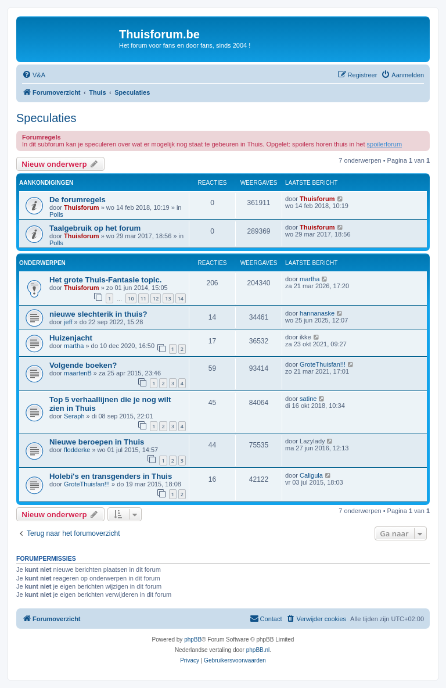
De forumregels (77, 199)
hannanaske (317, 313)
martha (309, 278)
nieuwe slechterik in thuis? (98, 314)
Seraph (74, 416)
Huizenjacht (70, 338)
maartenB (78, 373)
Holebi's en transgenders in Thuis (110, 476)
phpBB (193, 639)
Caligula (311, 475)
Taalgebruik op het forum (95, 228)
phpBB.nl (258, 650)
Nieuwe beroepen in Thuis (96, 442)
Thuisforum (81, 207)
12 (156, 298)
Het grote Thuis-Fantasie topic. (105, 279)
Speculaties (46, 118)
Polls (56, 214)
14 (181, 298)
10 (131, 298)
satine (308, 398)
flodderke (77, 449)
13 (168, 298)
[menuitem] (33, 75)
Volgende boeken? (83, 365)
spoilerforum (384, 144)
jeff (68, 321)
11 (143, 298)
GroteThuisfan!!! (323, 364)
